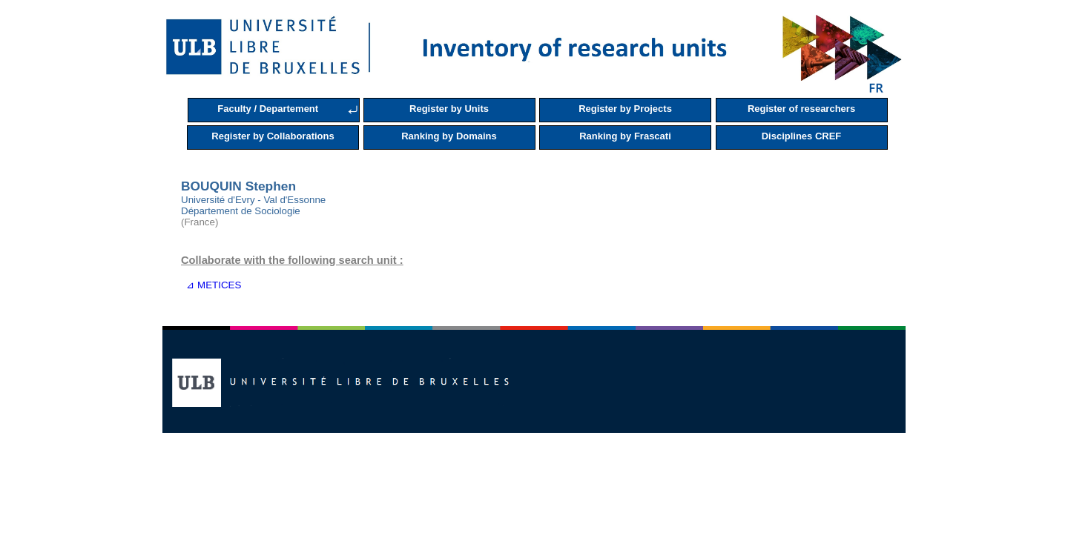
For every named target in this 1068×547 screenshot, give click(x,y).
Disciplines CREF (802, 136)
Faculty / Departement (267, 108)
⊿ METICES (211, 285)
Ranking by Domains (449, 136)
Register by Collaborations (272, 136)
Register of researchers (801, 108)
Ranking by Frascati (625, 136)
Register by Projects (625, 108)
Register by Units (449, 108)
